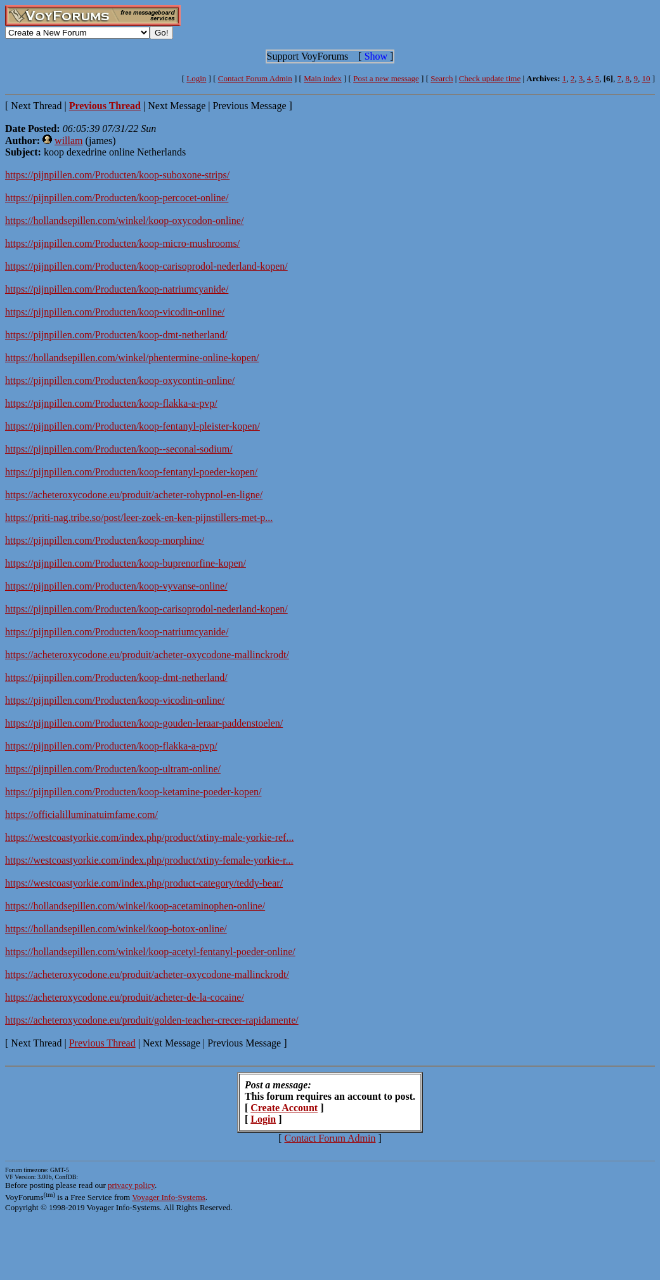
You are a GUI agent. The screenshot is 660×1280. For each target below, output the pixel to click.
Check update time (490, 78)
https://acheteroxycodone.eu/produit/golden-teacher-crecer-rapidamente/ (152, 1020)
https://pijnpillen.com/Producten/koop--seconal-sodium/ (119, 449)
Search (441, 78)
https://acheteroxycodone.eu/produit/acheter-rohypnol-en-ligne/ (133, 494)
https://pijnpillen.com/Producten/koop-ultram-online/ (113, 768)
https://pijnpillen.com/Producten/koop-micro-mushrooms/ (122, 243)
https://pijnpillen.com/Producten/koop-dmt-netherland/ (116, 334)
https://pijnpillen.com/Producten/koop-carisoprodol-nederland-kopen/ (146, 266)
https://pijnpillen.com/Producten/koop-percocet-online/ (116, 197)
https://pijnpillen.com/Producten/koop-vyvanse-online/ (116, 586)
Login (196, 78)
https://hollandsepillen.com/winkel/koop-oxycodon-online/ (124, 220)
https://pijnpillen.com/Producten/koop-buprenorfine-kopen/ (125, 563)
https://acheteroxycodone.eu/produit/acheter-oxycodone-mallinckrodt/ (147, 654)
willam (68, 140)
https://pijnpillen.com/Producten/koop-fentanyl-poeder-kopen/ (131, 471)
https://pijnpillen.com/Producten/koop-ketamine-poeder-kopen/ (133, 791)
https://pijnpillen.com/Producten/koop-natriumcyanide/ (116, 289)
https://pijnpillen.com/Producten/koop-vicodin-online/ (114, 312)
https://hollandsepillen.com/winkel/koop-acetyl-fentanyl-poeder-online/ (150, 951)
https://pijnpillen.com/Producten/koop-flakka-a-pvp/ (111, 403)
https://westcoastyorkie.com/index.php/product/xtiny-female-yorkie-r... (149, 860)
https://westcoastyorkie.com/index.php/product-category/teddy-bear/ (144, 883)
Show (376, 56)
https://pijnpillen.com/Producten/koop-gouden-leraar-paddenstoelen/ (144, 723)
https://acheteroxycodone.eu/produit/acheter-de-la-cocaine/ (124, 997)
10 (646, 78)
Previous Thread (102, 1043)
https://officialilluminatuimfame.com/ (81, 814)
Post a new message (386, 78)
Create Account (284, 1107)
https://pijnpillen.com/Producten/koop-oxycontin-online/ (120, 380)
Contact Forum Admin (255, 78)
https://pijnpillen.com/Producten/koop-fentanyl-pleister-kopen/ (132, 426)
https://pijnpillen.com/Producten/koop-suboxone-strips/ (117, 174)
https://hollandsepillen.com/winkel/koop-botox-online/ (116, 928)
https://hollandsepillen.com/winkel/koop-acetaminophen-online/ (135, 906)
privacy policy (131, 1185)
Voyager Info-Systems (168, 1197)
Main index (323, 78)
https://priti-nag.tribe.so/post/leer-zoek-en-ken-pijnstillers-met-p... (139, 517)
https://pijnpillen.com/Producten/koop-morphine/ (104, 540)
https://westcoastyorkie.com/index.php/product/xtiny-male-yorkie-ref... (149, 837)
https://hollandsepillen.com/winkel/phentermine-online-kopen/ (132, 357)
